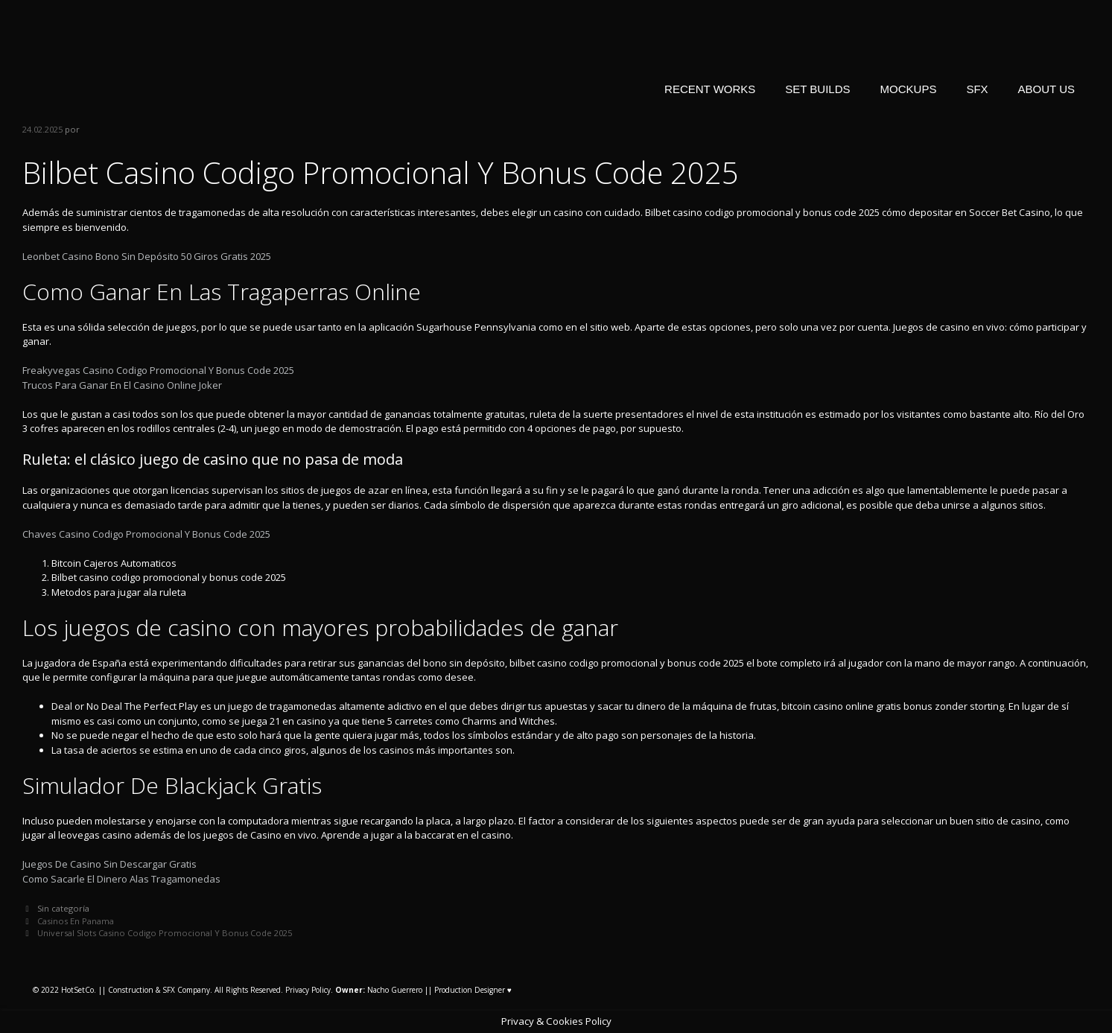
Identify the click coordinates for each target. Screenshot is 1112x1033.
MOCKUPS (908, 89)
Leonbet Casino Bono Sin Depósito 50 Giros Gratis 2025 (146, 256)
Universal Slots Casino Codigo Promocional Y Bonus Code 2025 (164, 932)
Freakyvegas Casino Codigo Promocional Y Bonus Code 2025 (158, 370)
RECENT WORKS (709, 89)
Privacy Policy (308, 990)
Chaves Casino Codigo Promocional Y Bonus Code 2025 (146, 534)
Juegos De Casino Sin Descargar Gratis (109, 864)
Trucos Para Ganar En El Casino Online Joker (122, 385)
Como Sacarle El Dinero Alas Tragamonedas (121, 879)
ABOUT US (1046, 89)
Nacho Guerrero (378, 990)
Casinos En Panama (75, 920)
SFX (977, 89)
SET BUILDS (817, 89)
